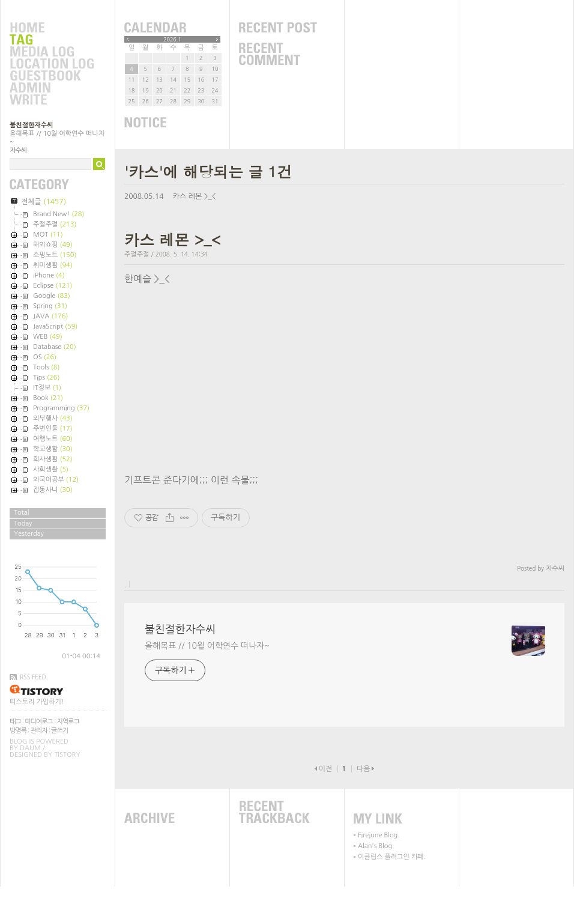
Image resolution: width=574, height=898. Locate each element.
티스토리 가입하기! (37, 702)
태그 (15, 721)
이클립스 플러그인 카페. (392, 857)
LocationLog (52, 64)
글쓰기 (59, 730)
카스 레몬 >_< (194, 196)
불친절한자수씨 (31, 125)
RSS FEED (33, 677)
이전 (325, 768)
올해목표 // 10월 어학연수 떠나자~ (207, 646)
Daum (30, 748)
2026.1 (172, 39)
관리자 (39, 730)
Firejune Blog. (379, 835)
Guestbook (52, 76)
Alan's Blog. (376, 846)
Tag (52, 40)
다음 (363, 768)
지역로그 (67, 721)
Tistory (67, 754)
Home (52, 28)
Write (52, 100)
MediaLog (52, 52)
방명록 (18, 730)
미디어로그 (39, 721)
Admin (52, 88)
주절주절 (136, 254)
